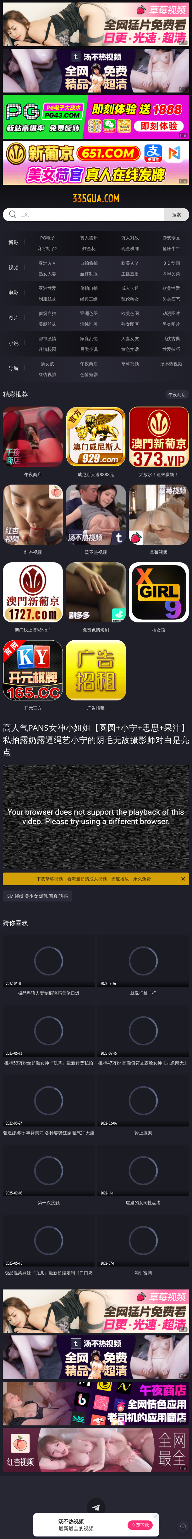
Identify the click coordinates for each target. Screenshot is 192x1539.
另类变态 (171, 299)
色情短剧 (89, 374)
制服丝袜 (47, 299)
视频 (13, 267)
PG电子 (47, 238)
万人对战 (130, 238)
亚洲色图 (89, 313)
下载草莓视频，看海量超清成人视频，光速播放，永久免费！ (111, 879)
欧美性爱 (171, 288)
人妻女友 (130, 338)
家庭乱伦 (89, 338)
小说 (13, 343)
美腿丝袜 (47, 324)
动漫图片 (171, 313)
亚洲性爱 (47, 288)
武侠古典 (171, 338)
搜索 (176, 214)
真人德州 (89, 238)
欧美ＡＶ (130, 263)
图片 (13, 317)
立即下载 (140, 1525)
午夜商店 (89, 364)
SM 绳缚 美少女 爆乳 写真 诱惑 (37, 896)
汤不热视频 (171, 364)
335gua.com (95, 198)
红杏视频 (47, 374)
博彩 (13, 242)
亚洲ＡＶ (47, 263)
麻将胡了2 (47, 248)
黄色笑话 (130, 349)
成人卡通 (130, 288)
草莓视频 (130, 364)
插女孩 (47, 364)
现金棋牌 (130, 248)
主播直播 (130, 274)
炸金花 (89, 248)
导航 (13, 368)
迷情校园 (47, 349)
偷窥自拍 (47, 313)
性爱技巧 (171, 349)
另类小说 (89, 349)
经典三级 (89, 299)
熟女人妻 (47, 274)
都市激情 (47, 338)
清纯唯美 (89, 324)
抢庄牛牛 (171, 248)
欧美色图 (130, 313)
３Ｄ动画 (171, 263)
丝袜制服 (89, 274)
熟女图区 (130, 324)
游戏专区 (171, 238)
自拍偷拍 (89, 263)
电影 (13, 292)
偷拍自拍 (89, 288)
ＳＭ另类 (171, 274)
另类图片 (171, 324)
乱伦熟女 (130, 299)
